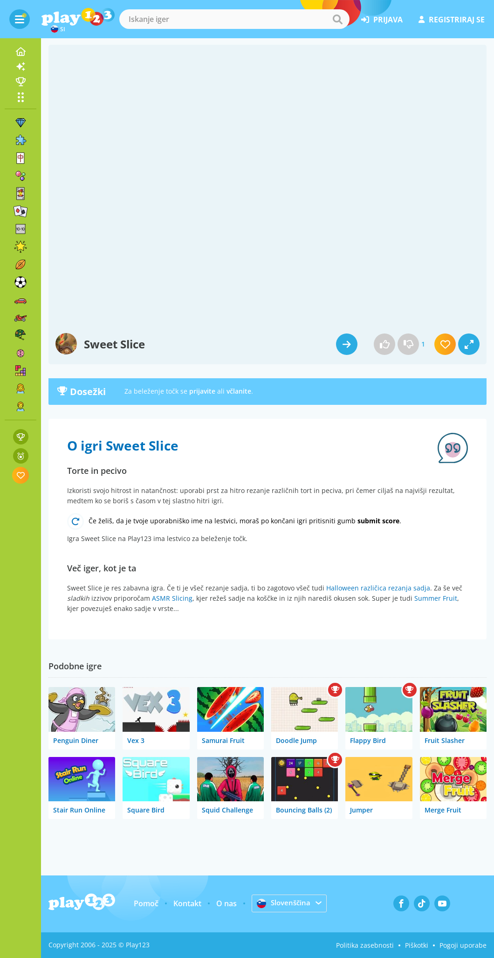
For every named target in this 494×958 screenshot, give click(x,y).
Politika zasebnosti (365, 945)
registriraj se (452, 19)
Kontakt (186, 903)
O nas (225, 903)
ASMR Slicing (172, 598)
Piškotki (416, 945)
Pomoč (145, 903)
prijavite (202, 391)
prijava (382, 19)
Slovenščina (284, 903)
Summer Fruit (435, 598)
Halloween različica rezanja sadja (378, 587)
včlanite (238, 391)
